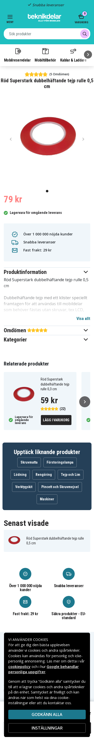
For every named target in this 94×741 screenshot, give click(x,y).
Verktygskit (23, 487)
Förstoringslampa (60, 462)
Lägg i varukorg (56, 420)
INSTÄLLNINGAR (47, 728)
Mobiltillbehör (45, 54)
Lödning (20, 475)
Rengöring (44, 475)
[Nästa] (88, 55)
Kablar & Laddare (73, 54)
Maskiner (47, 499)
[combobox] (47, 33)
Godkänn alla (47, 714)
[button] (47, 272)
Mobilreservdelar (17, 54)
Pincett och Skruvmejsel (60, 487)
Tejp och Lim (70, 475)
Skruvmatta (29, 462)
